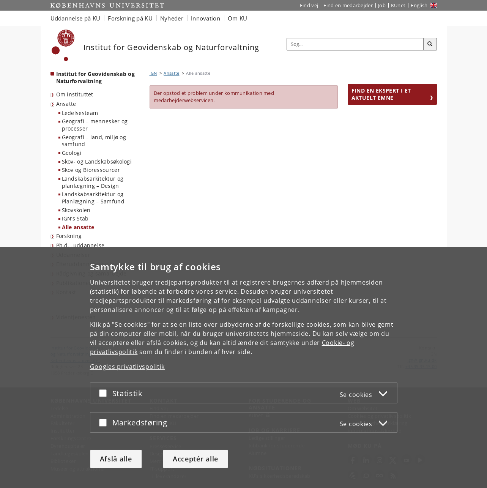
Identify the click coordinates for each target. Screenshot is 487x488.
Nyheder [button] (171, 18)
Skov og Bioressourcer (91, 169)
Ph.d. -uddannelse (80, 245)
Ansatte (66, 103)
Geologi (72, 152)
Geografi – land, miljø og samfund (94, 141)
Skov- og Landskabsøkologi (97, 161)
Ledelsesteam (80, 112)
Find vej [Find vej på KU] (309, 5)
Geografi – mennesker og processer (95, 125)
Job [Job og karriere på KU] (382, 5)
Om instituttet (74, 94)
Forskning (69, 235)
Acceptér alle (195, 458)
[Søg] (430, 44)
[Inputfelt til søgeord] (355, 44)
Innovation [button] (205, 18)
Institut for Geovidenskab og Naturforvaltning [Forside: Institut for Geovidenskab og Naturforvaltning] (95, 77)
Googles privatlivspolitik (127, 366)
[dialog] (243, 367)
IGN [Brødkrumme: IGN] (153, 73)
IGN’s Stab (75, 218)
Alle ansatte (78, 227)
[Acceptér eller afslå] (104, 393)
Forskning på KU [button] (130, 18)
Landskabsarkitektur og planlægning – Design (93, 182)
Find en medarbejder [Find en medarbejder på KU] (348, 5)
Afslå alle (116, 458)
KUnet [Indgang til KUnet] (398, 5)
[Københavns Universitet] (63, 45)
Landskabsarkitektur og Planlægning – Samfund (93, 197)
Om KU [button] (237, 18)
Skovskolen (76, 210)
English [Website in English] (419, 5)
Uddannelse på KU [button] (75, 18)
